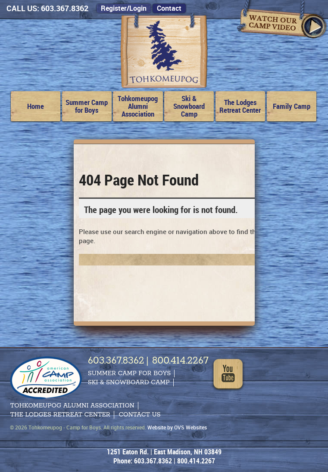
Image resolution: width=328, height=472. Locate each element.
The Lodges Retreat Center (240, 106)
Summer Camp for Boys (87, 106)
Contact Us (139, 415)
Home (35, 106)
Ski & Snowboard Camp (189, 106)
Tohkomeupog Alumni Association (138, 106)
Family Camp (291, 106)
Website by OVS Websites (177, 427)
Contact (169, 8)
